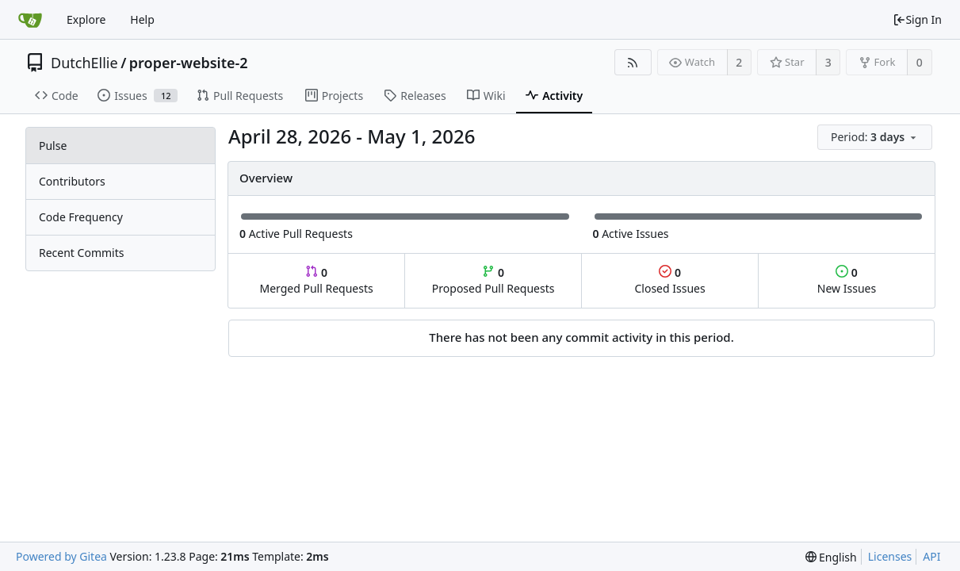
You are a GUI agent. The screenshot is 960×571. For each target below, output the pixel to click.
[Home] (30, 20)
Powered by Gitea (61, 556)
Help (142, 19)
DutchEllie (84, 63)
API (931, 556)
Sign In (917, 19)
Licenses (890, 556)
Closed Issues (669, 280)
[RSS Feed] (633, 62)
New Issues (846, 280)
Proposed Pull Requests (493, 280)
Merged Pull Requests (316, 280)
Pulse (53, 145)
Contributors (72, 181)
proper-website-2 (188, 63)
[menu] (876, 138)
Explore (86, 19)
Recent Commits (81, 252)
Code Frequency (81, 216)
